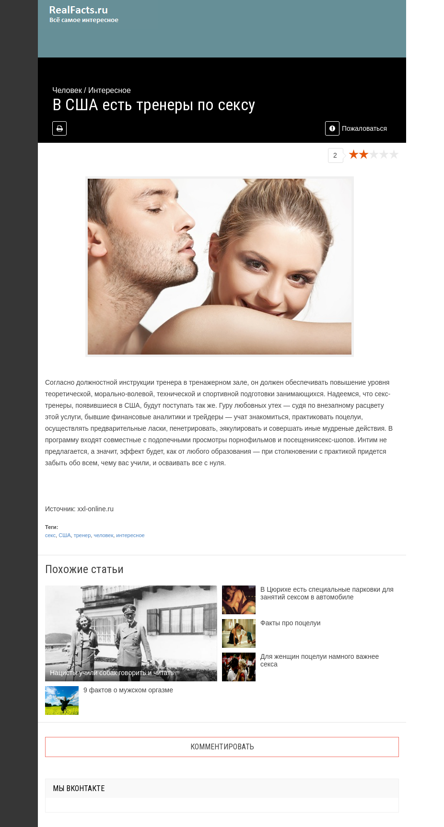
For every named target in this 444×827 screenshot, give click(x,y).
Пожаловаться (356, 128)
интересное (130, 535)
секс (50, 535)
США (64, 535)
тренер (82, 535)
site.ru (98, 14)
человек (103, 535)
